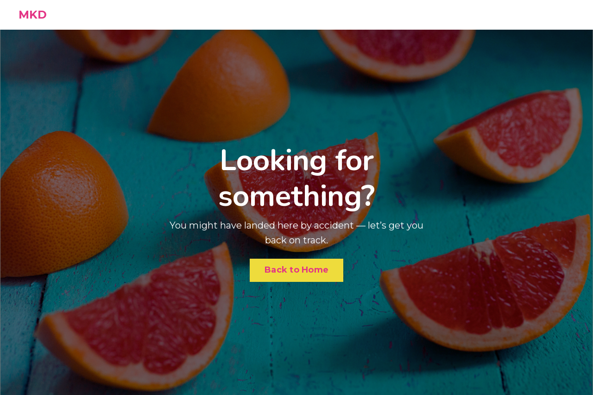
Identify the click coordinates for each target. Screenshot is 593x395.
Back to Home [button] (296, 270)
